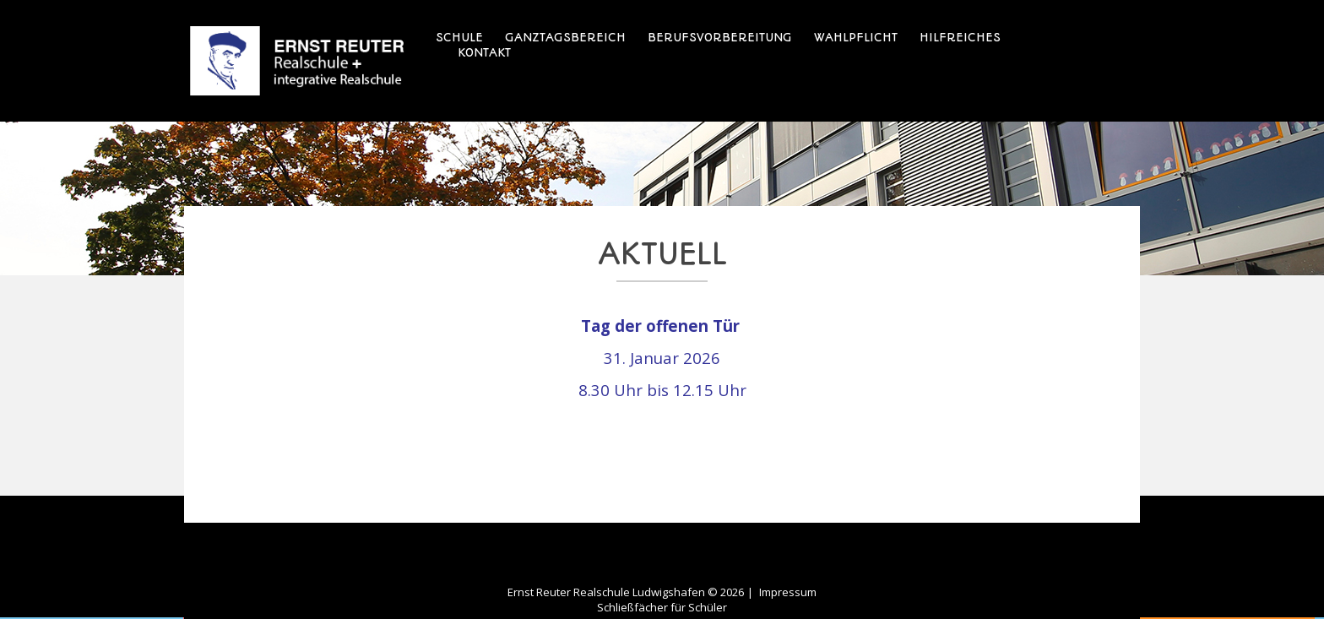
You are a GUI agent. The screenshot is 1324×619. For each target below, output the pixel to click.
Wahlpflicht (856, 37)
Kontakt (484, 52)
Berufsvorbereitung (720, 37)
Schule (459, 37)
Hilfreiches (960, 37)
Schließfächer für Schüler (662, 607)
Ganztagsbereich (565, 37)
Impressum (788, 592)
